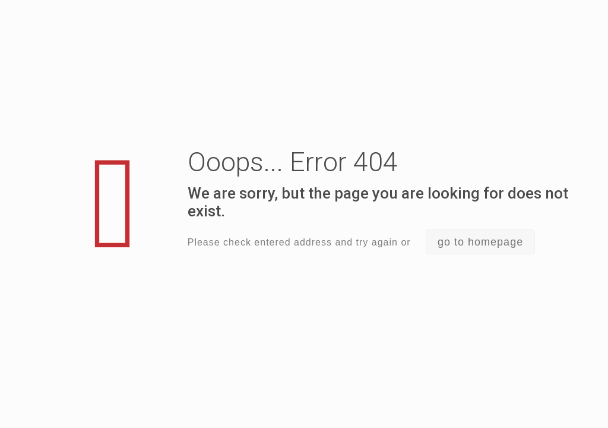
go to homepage (480, 242)
